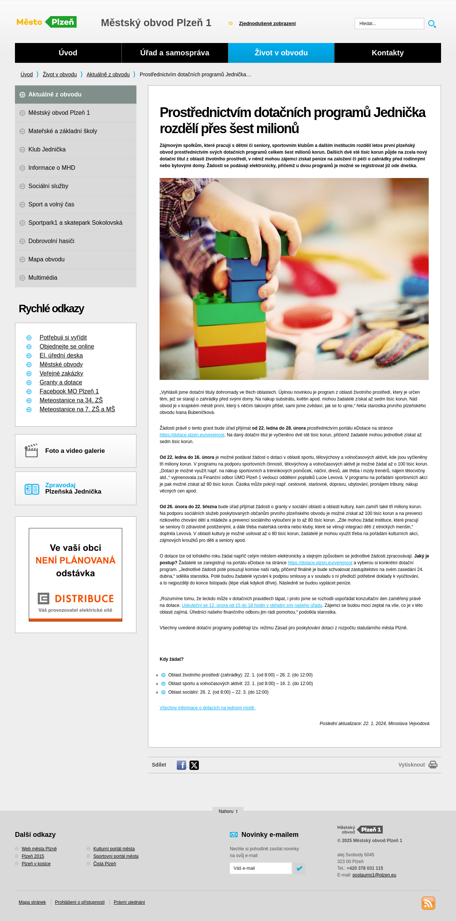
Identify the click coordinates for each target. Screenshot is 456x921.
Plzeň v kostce (36, 863)
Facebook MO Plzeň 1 (69, 391)
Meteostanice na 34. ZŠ (71, 400)
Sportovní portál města (116, 856)
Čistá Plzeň (104, 863)
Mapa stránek (32, 902)
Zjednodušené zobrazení (267, 23)
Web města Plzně (39, 848)
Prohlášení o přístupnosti (80, 902)
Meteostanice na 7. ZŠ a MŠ (77, 409)
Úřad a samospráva (174, 53)
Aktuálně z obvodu (108, 74)
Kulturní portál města (114, 848)
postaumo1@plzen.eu (374, 875)
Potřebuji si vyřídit (63, 337)
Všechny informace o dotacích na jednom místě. (207, 707)
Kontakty (388, 53)
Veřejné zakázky (61, 373)
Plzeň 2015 (33, 856)
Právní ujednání (129, 902)
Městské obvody (61, 364)
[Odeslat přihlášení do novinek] (261, 868)
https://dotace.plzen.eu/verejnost (192, 435)
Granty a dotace (61, 382)
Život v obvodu (60, 74)
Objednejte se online (67, 346)
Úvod (27, 74)
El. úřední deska (61, 355)
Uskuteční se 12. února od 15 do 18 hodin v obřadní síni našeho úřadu (252, 605)
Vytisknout (411, 765)
